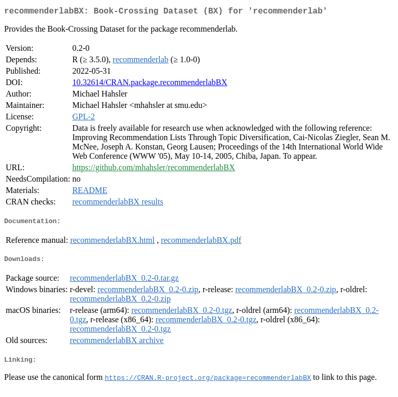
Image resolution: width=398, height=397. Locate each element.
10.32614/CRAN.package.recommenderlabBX (149, 84)
